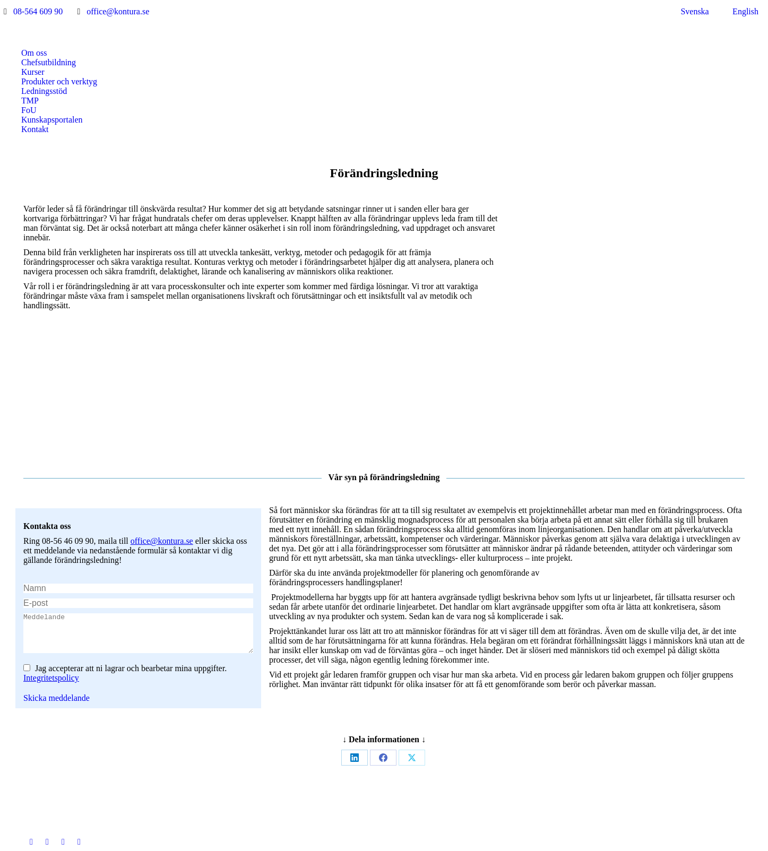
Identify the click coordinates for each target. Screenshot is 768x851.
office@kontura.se (118, 11)
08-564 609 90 (38, 11)
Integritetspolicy (51, 558)
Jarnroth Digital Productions (538, 839)
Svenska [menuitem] (694, 11)
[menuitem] (688, 11)
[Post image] (293, 722)
